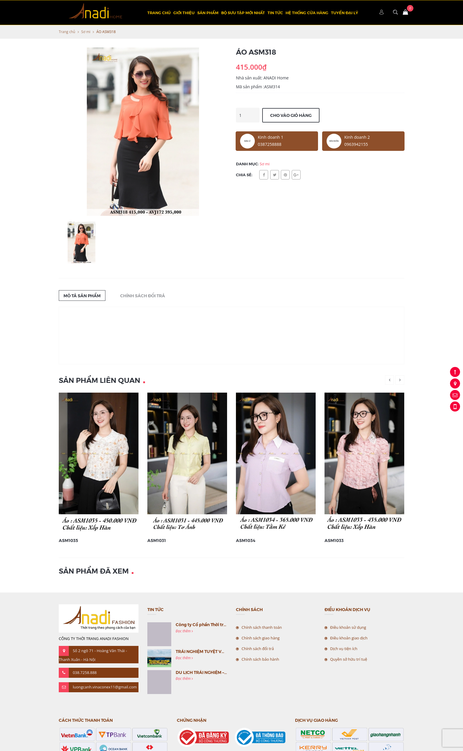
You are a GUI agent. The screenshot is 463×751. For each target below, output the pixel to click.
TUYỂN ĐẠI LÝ (344, 12)
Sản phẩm (208, 12)
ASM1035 (68, 540)
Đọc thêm (184, 631)
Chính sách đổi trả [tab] (142, 295)
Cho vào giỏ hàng (291, 115)
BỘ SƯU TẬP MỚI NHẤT (243, 12)
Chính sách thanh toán (262, 627)
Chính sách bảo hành (260, 659)
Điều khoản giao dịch (349, 638)
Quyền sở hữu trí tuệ (348, 659)
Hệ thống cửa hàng (307, 12)
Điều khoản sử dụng (348, 627)
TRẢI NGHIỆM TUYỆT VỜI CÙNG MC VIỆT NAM (222, 651)
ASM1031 (156, 540)
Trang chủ (159, 12)
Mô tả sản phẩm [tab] (82, 295)
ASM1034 (245, 540)
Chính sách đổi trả (258, 648)
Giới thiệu (184, 12)
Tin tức (275, 12)
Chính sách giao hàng (261, 638)
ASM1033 (334, 540)
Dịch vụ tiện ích (343, 648)
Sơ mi (85, 31)
